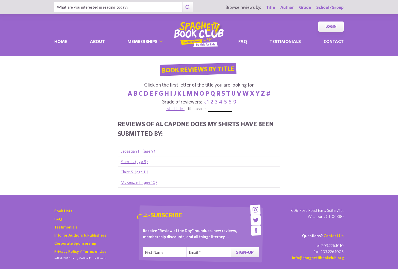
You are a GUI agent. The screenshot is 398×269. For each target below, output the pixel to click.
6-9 (232, 102)
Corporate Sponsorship (75, 243)
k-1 (206, 102)
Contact (334, 41)
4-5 (223, 102)
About (97, 41)
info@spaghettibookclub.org (318, 257)
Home (60, 41)
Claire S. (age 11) (134, 172)
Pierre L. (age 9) (134, 161)
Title (270, 7)
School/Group (330, 7)
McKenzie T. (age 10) (139, 182)
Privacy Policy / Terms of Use (80, 251)
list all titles (175, 108)
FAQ (58, 219)
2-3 (214, 102)
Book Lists (63, 211)
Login (331, 26)
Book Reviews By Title (198, 69)
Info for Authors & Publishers (80, 235)
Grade (305, 7)
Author (287, 7)
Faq (242, 41)
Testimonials (285, 41)
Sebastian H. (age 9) (138, 151)
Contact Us (334, 235)
